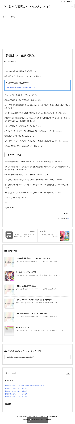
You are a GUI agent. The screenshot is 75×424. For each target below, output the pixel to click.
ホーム (6, 17)
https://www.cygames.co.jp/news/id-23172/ (20, 87)
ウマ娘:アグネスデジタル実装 (26, 272)
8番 (68, 218)
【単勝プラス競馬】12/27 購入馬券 (16, 391)
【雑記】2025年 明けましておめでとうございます (34, 300)
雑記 (13, 17)
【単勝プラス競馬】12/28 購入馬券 (16, 388)
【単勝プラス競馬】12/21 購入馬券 (16, 396)
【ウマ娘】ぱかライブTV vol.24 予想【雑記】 (32, 313)
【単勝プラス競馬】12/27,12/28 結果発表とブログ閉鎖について (25, 385)
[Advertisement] (37, 34)
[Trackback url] (37, 357)
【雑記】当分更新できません (26, 286)
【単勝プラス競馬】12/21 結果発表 (16, 394)
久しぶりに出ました (23, 327)
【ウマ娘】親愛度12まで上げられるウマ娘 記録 (33, 258)
